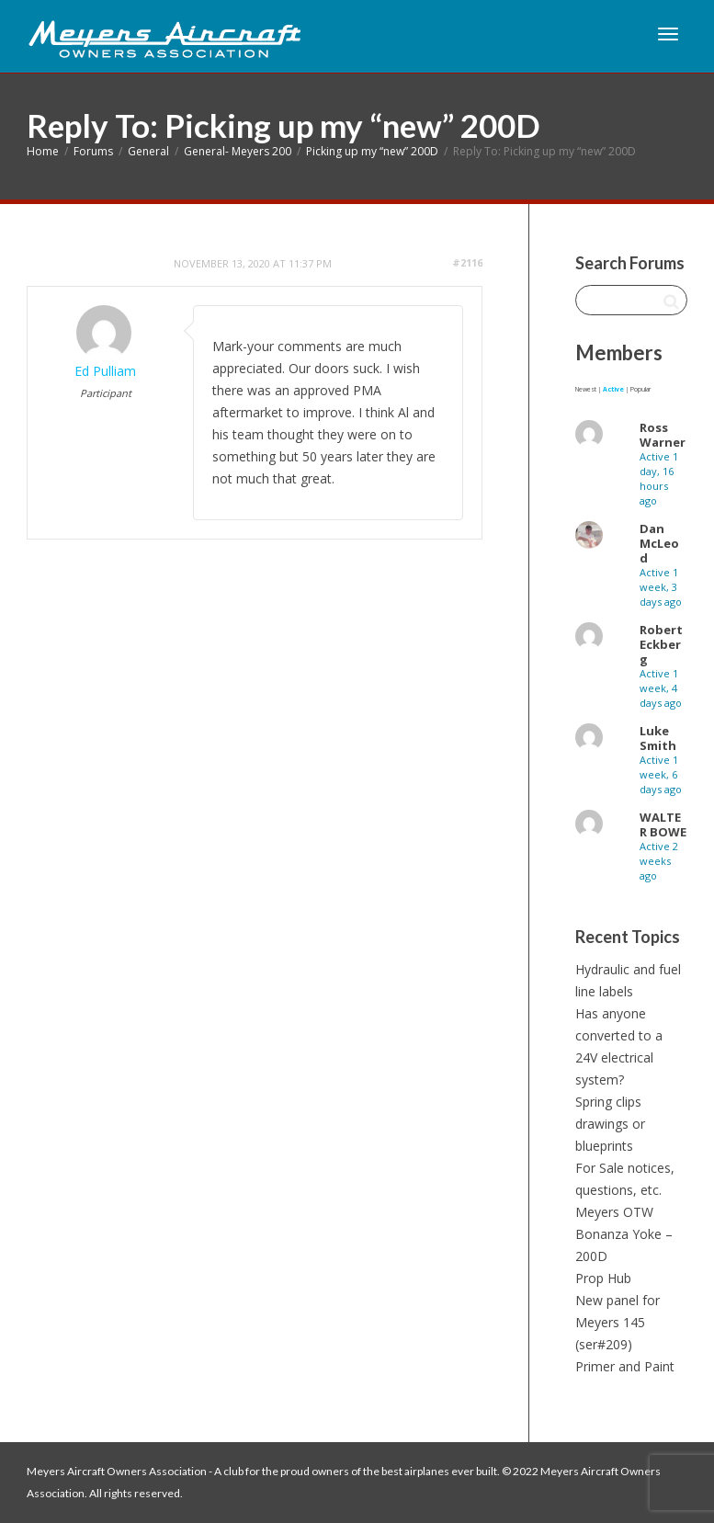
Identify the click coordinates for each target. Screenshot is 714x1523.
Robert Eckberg (661, 644)
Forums (93, 151)
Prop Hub (603, 1278)
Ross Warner (663, 434)
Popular (640, 389)
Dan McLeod (659, 543)
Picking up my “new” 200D (372, 151)
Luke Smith (658, 738)
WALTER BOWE (663, 824)
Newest (585, 389)
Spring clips (608, 1101)
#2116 (467, 262)
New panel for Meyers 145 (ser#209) (617, 1322)
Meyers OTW (614, 1212)
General (148, 151)
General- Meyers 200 (237, 151)
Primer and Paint (624, 1366)
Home (43, 151)
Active (613, 389)
